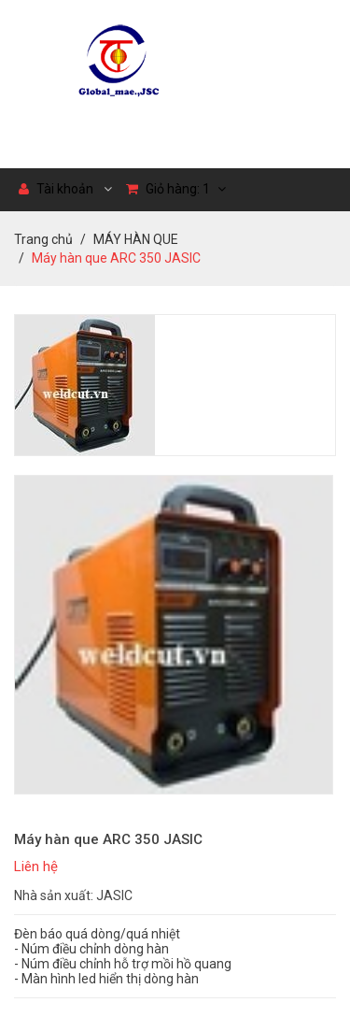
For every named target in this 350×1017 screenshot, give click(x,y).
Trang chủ (43, 239)
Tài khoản (56, 189)
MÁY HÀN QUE (135, 239)
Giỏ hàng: (176, 189)
